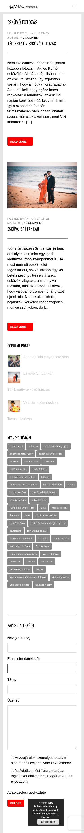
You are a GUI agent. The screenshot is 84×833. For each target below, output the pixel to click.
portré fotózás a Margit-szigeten (48, 523)
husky (71, 484)
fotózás (45, 477)
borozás (14, 461)
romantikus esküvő (37, 530)
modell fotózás (60, 507)
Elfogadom (48, 821)
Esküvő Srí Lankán (23, 229)
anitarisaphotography (21, 453)
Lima (43, 507)
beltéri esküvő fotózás (50, 453)
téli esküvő (46, 561)
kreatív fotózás (18, 500)
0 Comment (31, 37)
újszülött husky (43, 584)
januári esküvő (18, 492)
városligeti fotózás (20, 584)
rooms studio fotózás (21, 538)
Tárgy (12, 679)
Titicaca (30, 561)
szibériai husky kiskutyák (23, 554)
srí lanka (43, 538)
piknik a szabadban (46, 515)
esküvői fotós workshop (22, 477)
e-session (49, 461)
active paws (16, 446)
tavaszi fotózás (51, 554)
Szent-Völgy (42, 546)
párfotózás (15, 530)
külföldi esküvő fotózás (22, 507)
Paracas (14, 515)
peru (27, 515)
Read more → (20, 141)
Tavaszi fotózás (19, 419)
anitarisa (33, 446)
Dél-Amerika (31, 461)
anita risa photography (56, 446)
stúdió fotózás (61, 538)
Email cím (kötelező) (23, 659)
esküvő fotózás (18, 469)
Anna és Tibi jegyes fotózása (46, 357)
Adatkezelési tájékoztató (26, 792)
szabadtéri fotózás (20, 546)
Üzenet (13, 700)
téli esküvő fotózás (20, 569)
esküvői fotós (39, 469)
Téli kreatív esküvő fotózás (31, 43)
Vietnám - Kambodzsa (40, 402)
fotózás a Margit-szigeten (23, 484)
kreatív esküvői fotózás (44, 492)
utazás (39, 569)
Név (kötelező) (18, 638)
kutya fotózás (39, 500)
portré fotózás (17, 523)
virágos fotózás (60, 577)
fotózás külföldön (52, 484)
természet (15, 561)
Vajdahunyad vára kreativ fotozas (28, 577)
